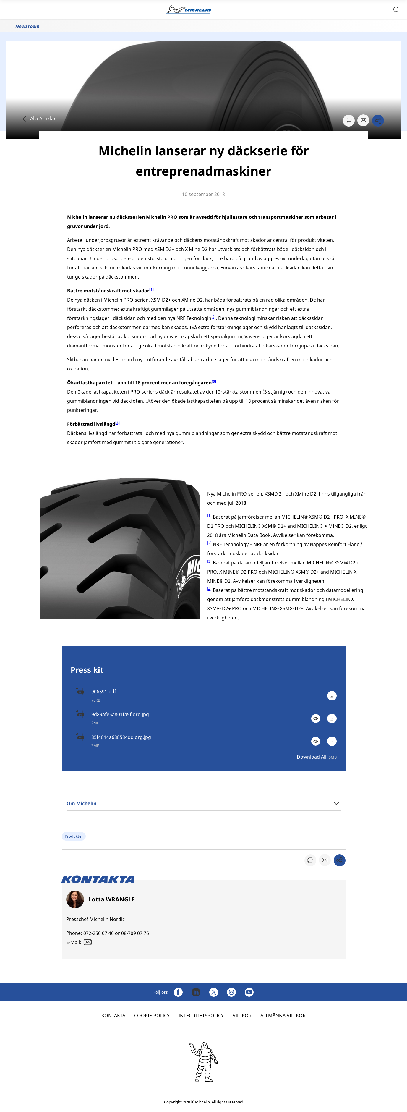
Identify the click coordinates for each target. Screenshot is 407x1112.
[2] (213, 316)
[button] (396, 9)
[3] (209, 561)
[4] (209, 588)
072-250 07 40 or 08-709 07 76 (116, 933)
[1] (209, 515)
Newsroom (27, 26)
